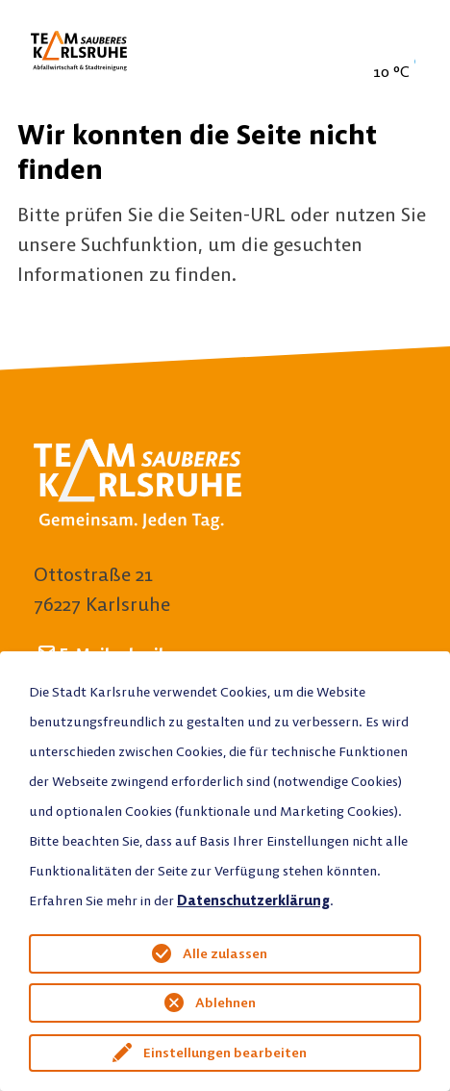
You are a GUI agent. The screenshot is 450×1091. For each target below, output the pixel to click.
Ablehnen (225, 1002)
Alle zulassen (225, 953)
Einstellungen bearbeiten (225, 1052)
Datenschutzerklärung (253, 900)
